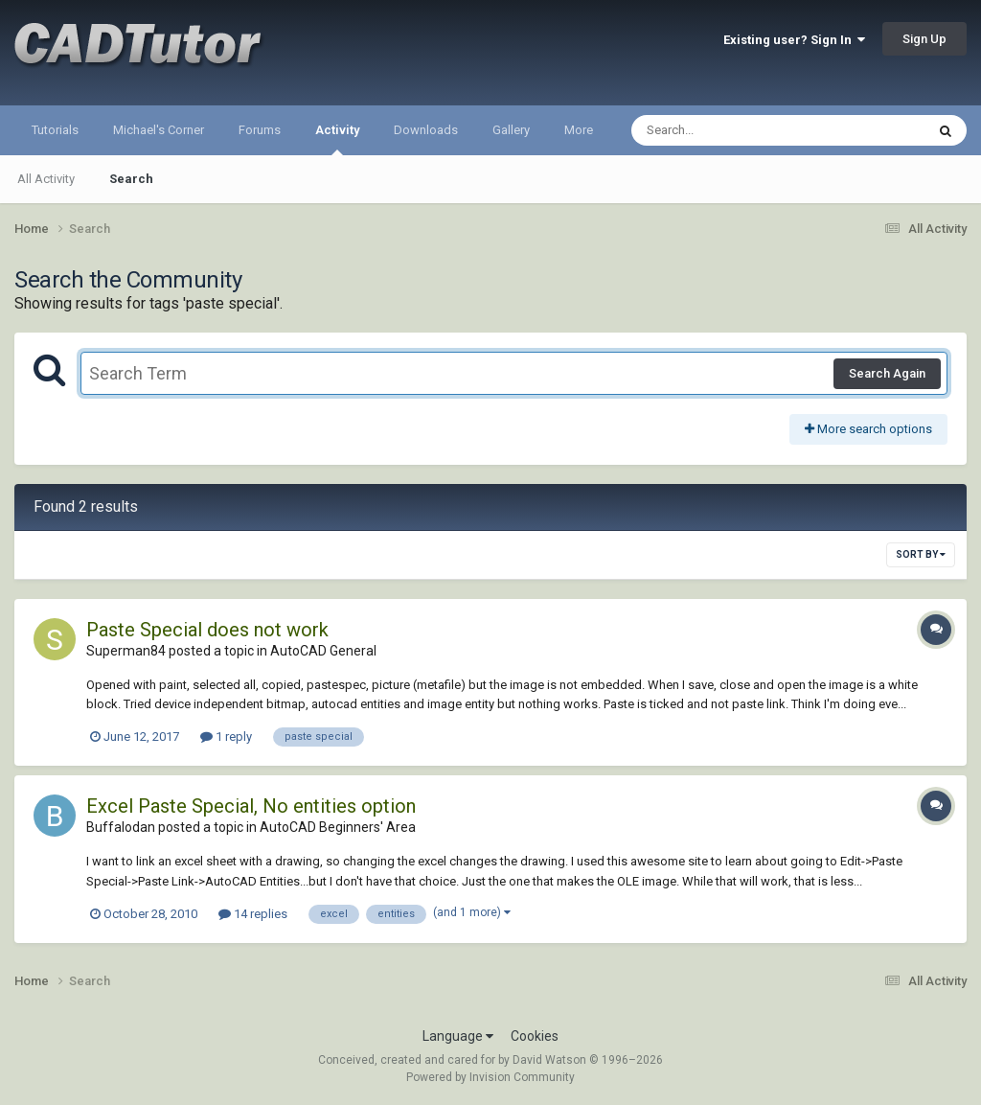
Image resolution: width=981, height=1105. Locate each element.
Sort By (921, 554)
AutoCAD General (323, 650)
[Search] (728, 130)
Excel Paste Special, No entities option (251, 805)
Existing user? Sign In (794, 40)
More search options (868, 429)
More (578, 130)
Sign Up (924, 39)
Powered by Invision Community (490, 1077)
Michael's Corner (158, 130)
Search (131, 179)
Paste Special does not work (207, 629)
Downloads (426, 130)
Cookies (535, 1036)
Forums (260, 130)
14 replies (252, 914)
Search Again (887, 373)
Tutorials (55, 130)
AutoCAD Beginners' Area (338, 827)
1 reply (226, 736)
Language (457, 1036)
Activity (337, 139)
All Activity (46, 179)
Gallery (511, 130)
